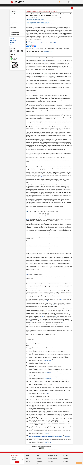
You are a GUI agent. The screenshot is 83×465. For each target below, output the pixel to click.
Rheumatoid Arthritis (29, 42)
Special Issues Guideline (15, 34)
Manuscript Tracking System (52, 455)
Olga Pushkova (46, 17)
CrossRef (42, 350)
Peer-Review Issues (40, 460)
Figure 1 (42, 176)
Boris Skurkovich (57, 17)
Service (49, 454)
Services (48, 5)
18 (63, 311)
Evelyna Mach (51, 17)
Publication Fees (39, 461)
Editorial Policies (39, 457)
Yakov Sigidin (40, 17)
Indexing (13, 24)
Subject (27, 457)
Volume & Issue (50, 461)
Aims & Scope (13, 13)
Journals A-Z (28, 455)
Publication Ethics (66, 457)
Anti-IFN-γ (50, 42)
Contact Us (12, 42)
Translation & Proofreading (52, 458)
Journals (25, 5)
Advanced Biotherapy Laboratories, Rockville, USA (35, 19)
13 (52, 81)
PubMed (45, 350)
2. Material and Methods (32, 93)
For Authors (39, 458)
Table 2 (54, 184)
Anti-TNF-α (54, 42)
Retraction (65, 460)
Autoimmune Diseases (37, 42)
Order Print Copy (13, 40)
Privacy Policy (65, 461)
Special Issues (39, 463)
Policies (65, 454)
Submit (54, 5)
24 (30, 320)
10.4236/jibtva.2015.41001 (32, 23)
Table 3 (34, 200)
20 (41, 314)
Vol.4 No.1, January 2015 (53, 11)
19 (64, 311)
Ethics (38, 455)
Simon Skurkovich (29, 17)
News (36, 5)
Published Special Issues (15, 32)
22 (42, 316)
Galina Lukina (35, 17)
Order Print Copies (51, 457)
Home (13, 5)
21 (48, 314)
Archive (12, 17)
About (42, 5)
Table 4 (30, 223)
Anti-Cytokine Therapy (44, 42)
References (28, 345)
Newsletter (12, 38)
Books (31, 5)
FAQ (11, 44)
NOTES (28, 337)
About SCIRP (40, 454)
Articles (18, 5)
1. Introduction (29, 55)
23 (55, 316)
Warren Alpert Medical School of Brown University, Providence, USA (38, 22)
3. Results (28, 164)
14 (60, 299)
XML (43, 23)
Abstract (28, 25)
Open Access (65, 455)
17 (44, 311)
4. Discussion (29, 281)
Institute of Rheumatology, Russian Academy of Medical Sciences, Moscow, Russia (40, 20)
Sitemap (27, 460)
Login (70, 1)
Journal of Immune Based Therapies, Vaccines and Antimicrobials (37, 11)
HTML (41, 23)
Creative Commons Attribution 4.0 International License (49, 449)
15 (62, 299)
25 (62, 322)
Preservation (65, 458)
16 (47, 300)
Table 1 (61, 166)
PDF (38, 23)
